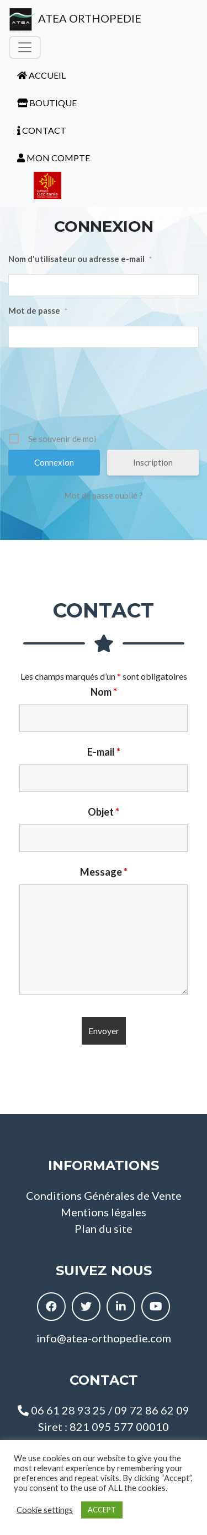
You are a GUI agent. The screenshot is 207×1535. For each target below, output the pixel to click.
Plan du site (103, 1228)
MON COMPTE (53, 157)
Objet (103, 811)
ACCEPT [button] (102, 1509)
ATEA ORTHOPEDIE (75, 20)
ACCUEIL (41, 75)
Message (104, 871)
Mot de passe (37, 311)
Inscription (153, 462)
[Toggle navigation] (25, 47)
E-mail (103, 751)
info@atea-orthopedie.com (103, 1338)
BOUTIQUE (47, 102)
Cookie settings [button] (45, 1510)
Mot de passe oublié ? (103, 495)
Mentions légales (103, 1212)
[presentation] (105, 394)
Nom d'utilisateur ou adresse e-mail (80, 259)
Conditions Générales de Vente (104, 1195)
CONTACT (41, 130)
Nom (104, 691)
